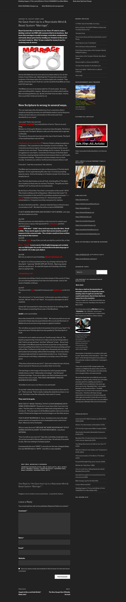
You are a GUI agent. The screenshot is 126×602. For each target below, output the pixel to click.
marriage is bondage (38, 464)
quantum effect (47, 468)
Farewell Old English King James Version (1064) (90, 461)
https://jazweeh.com (82, 199)
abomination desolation (31, 467)
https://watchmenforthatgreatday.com (88, 234)
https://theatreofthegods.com (85, 212)
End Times (25, 464)
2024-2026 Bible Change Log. (28, 6)
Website (22, 558)
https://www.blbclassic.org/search (86, 259)
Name (21, 538)
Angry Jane (39, 19)
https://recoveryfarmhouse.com (86, 225)
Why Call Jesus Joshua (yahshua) (86, 46)
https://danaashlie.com (83, 208)
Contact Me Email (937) (83, 484)
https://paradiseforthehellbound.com (87, 229)
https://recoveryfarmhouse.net (85, 221)
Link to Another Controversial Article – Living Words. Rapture (44, 494)
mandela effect (33, 468)
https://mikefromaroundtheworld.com (87, 204)
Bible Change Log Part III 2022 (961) (87, 481)
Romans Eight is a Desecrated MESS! (87, 62)
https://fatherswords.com (84, 217)
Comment (23, 511)
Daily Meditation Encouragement (53, 6)
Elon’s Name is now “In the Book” (86, 43)
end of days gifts (50, 467)
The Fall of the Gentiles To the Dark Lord (88, 66)
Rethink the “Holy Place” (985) (85, 465)
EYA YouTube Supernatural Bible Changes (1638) (91, 428)
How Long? (79, 75)
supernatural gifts (42, 470)
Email (21, 548)
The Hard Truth (80, 33)
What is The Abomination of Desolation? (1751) (90, 425)
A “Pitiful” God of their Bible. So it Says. (88, 23)
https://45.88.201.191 (82, 254)
